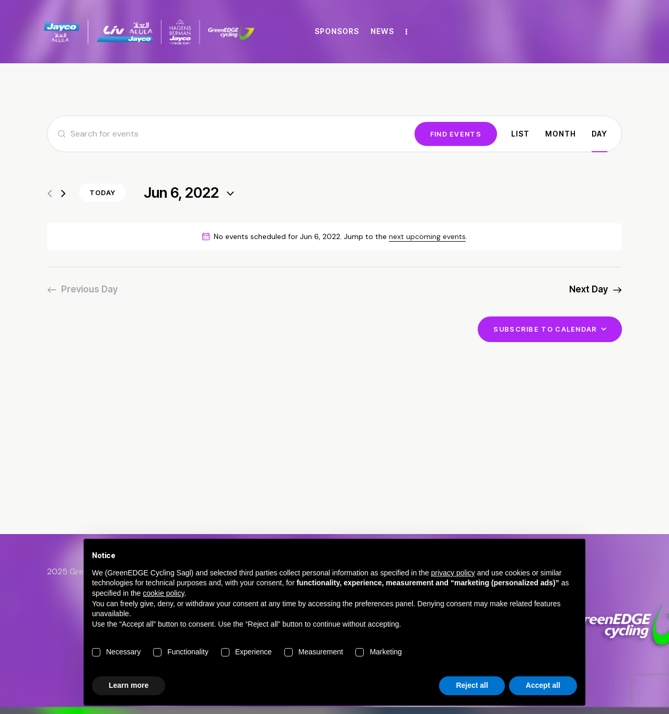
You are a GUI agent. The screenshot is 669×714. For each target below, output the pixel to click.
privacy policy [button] (453, 573)
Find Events (455, 134)
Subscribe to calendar (545, 329)
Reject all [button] (472, 685)
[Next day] (63, 193)
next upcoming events (427, 236)
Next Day (588, 289)
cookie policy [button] (163, 593)
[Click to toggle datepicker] (181, 193)
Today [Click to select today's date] (102, 192)
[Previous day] (50, 193)
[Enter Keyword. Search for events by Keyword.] (231, 134)
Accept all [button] (543, 685)
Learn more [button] (128, 685)
